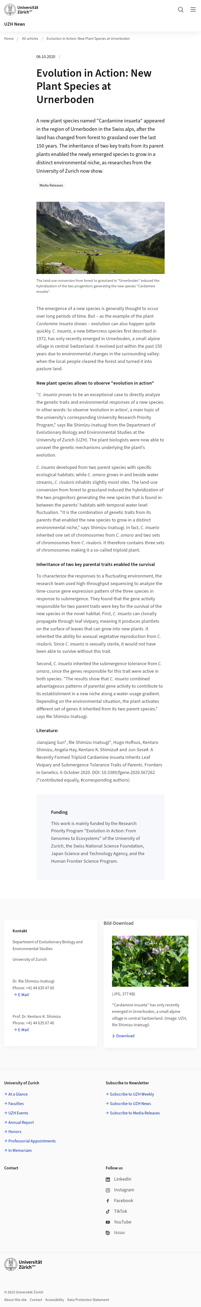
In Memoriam (20, 1150)
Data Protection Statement (88, 1300)
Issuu (115, 1232)
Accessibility (54, 1300)
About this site (15, 1300)
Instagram (120, 1190)
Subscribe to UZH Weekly (132, 1094)
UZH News (14, 24)
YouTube (118, 1222)
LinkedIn (118, 1179)
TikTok (116, 1211)
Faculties (16, 1104)
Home (9, 38)
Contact (36, 1300)
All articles (30, 38)
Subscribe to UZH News (130, 1104)
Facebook (119, 1200)
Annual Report (21, 1122)
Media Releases (51, 185)
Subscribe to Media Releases (135, 1113)
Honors (14, 1132)
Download (125, 1036)
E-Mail (23, 995)
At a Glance (18, 1094)
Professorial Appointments (32, 1141)
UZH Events (18, 1113)
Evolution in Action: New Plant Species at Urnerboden (88, 38)
